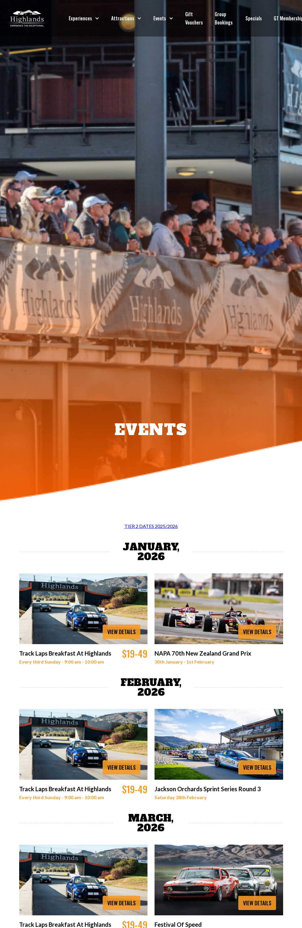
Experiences (80, 18)
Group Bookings (224, 18)
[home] (27, 18)
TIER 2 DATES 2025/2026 (151, 526)
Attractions (122, 18)
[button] (84, 18)
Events (159, 18)
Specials (253, 18)
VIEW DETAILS (121, 632)
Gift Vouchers (194, 18)
